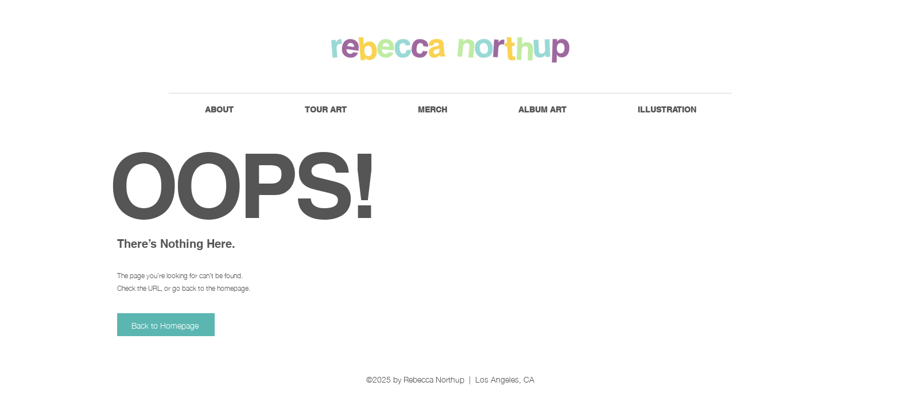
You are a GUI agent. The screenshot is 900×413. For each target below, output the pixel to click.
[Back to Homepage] (166, 324)
